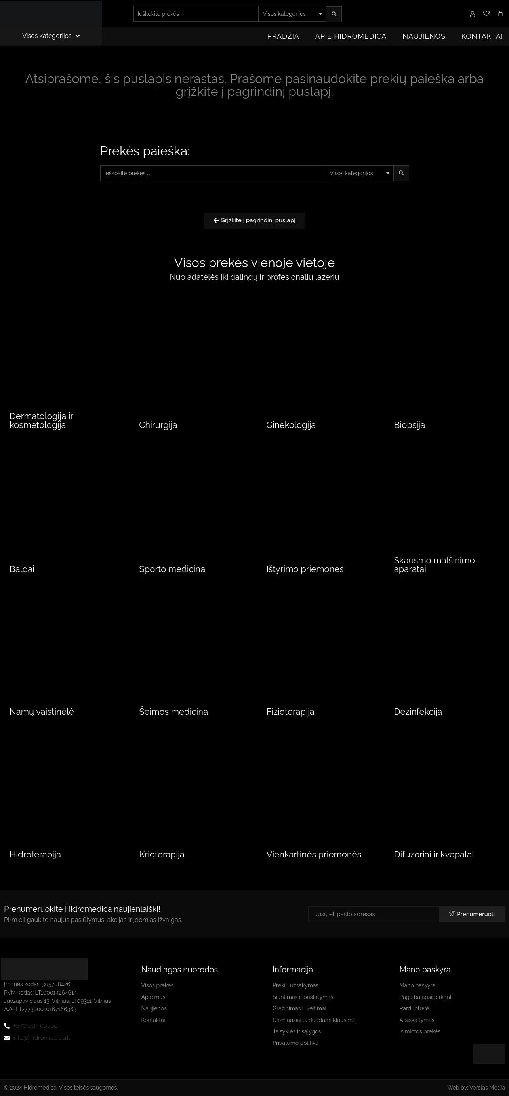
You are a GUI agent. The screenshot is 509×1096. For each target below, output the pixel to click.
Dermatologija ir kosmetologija (41, 420)
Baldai (22, 569)
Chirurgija (158, 425)
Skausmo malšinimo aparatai (434, 564)
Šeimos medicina (173, 711)
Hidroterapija (35, 854)
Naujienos (423, 36)
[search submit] (334, 14)
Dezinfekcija (418, 711)
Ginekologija (291, 425)
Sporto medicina (172, 569)
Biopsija (409, 425)
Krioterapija (162, 854)
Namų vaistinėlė (42, 711)
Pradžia (283, 36)
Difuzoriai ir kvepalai (434, 854)
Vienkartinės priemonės (314, 854)
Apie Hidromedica (351, 36)
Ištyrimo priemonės (305, 569)
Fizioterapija (291, 711)
